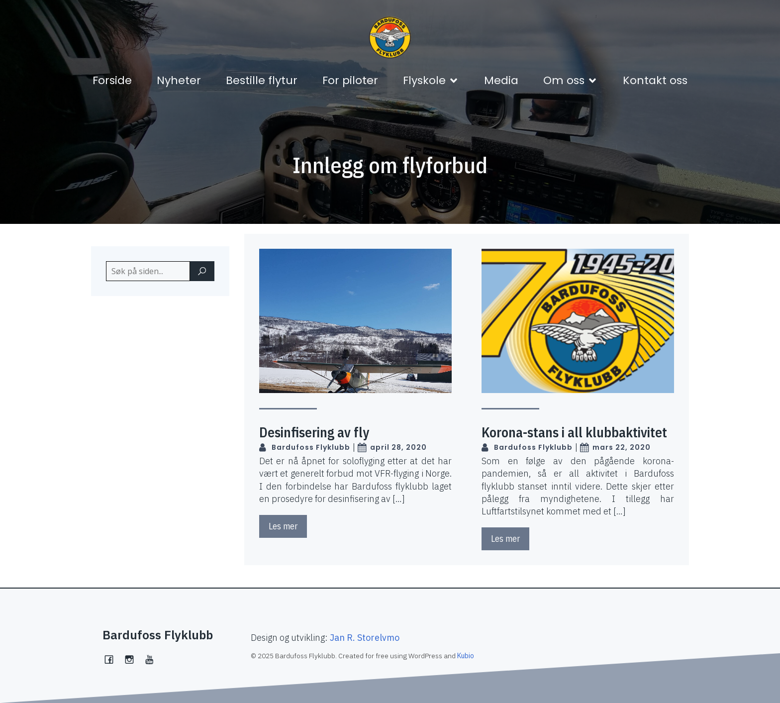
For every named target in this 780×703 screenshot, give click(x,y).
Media (501, 80)
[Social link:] (153, 658)
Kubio (465, 655)
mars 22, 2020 (615, 447)
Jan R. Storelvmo (364, 637)
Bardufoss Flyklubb (304, 447)
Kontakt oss (655, 80)
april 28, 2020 (392, 447)
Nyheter (179, 80)
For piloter (350, 80)
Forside (112, 80)
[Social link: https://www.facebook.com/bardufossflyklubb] (112, 658)
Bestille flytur (261, 80)
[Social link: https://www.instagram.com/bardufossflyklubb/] (133, 658)
